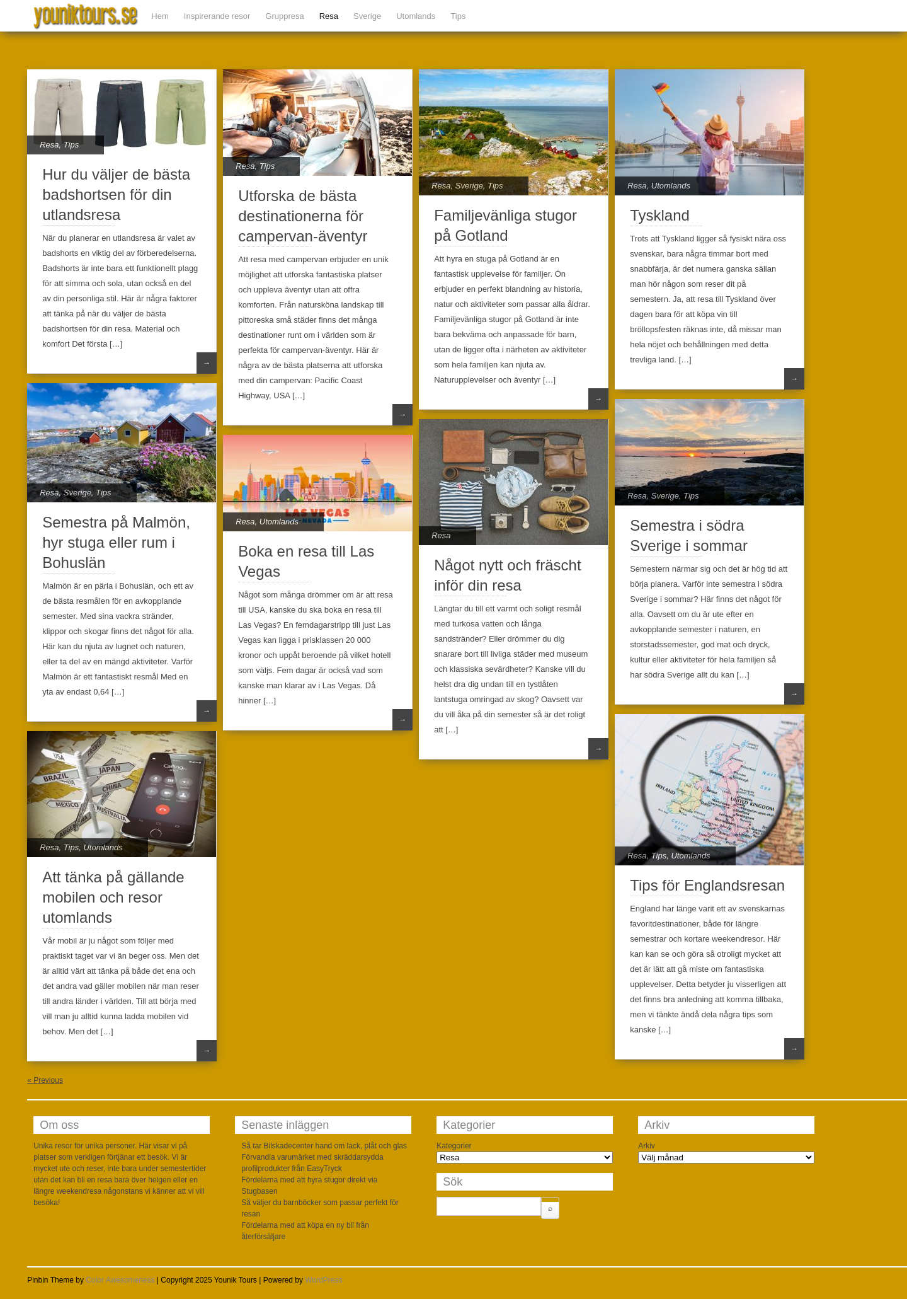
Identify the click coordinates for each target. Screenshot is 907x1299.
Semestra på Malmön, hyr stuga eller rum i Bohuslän (116, 542)
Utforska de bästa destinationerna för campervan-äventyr (302, 216)
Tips (457, 16)
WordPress (323, 1280)
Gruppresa (284, 16)
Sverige (367, 16)
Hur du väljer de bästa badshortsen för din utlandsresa (116, 194)
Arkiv (646, 1145)
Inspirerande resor (217, 16)
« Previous (45, 1080)
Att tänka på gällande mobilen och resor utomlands (113, 897)
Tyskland (660, 215)
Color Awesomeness (120, 1280)
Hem (159, 16)
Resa (328, 16)
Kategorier (453, 1145)
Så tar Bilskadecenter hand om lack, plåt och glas (324, 1145)
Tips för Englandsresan (707, 885)
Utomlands (415, 16)
